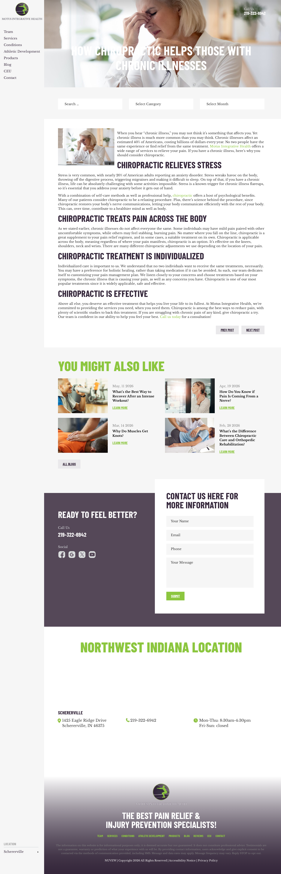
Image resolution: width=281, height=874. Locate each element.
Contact (10, 78)
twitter (72, 329)
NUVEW (110, 860)
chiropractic (182, 196)
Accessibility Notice (182, 860)
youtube (82, 554)
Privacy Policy (208, 860)
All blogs (69, 464)
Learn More (120, 407)
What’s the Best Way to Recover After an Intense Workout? (133, 396)
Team (8, 32)
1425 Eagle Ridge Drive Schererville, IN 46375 (84, 723)
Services (10, 38)
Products (11, 58)
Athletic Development (22, 52)
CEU (7, 71)
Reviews (198, 835)
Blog (7, 65)
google (72, 554)
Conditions (13, 45)
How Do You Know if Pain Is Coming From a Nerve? (238, 396)
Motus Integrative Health (230, 146)
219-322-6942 (255, 13)
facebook (61, 329)
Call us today (170, 317)
